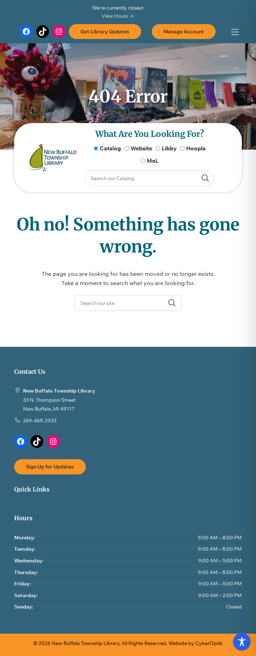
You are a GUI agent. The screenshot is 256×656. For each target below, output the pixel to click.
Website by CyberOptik (195, 643)
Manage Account (183, 31)
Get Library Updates (104, 31)
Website (141, 148)
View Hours (118, 15)
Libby (169, 148)
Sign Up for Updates (50, 466)
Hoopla (196, 148)
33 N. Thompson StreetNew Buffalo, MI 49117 (49, 404)
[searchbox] (128, 303)
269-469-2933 (39, 420)
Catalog (110, 148)
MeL (152, 160)
